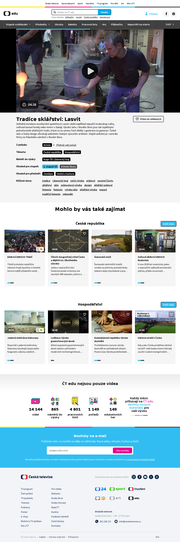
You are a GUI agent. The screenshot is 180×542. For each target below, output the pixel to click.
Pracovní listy (89, 24)
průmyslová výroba (71, 185)
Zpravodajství (68, 3)
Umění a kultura (65, 173)
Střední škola (68, 166)
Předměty (41, 24)
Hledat (104, 12)
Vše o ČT (131, 3)
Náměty (72, 24)
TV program (102, 3)
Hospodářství (72, 152)
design (88, 185)
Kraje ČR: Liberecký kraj (56, 159)
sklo (56, 185)
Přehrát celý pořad (66, 145)
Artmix (47, 145)
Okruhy (59, 24)
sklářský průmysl (103, 185)
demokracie (105, 17)
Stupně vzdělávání (17, 24)
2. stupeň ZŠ (50, 166)
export (103, 189)
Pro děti (114, 3)
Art (122, 3)
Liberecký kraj (60, 180)
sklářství (47, 185)
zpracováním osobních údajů (141, 458)
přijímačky (69, 17)
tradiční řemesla (51, 194)
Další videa (168, 223)
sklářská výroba (88, 189)
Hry (104, 24)
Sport (80, 3)
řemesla (46, 189)
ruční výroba (77, 180)
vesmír (79, 17)
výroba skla (71, 189)
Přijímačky (117, 24)
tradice (46, 180)
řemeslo (57, 189)
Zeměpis (48, 173)
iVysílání (90, 3)
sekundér (68, 194)
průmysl (90, 180)
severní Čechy (105, 180)
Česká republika (91, 17)
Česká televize (52, 3)
